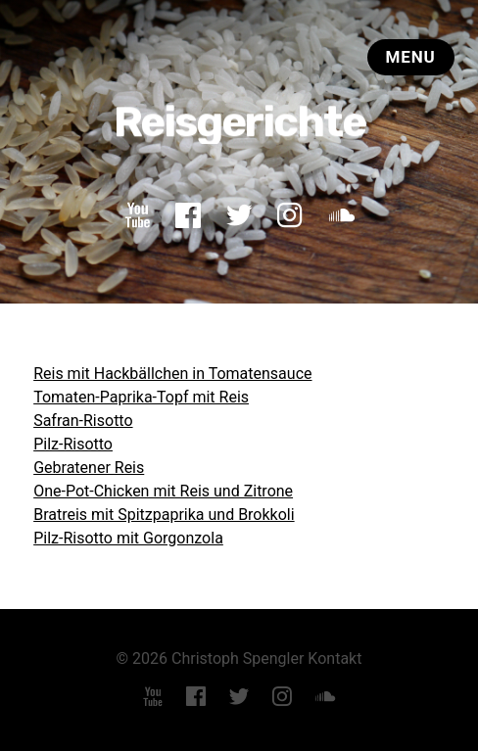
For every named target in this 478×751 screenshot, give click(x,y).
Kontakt (334, 658)
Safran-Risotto (82, 420)
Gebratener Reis (88, 467)
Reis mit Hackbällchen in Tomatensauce (172, 373)
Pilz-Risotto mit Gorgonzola (128, 538)
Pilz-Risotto (73, 444)
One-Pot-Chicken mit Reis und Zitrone (163, 491)
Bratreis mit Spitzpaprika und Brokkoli (163, 514)
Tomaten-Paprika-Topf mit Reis (141, 397)
